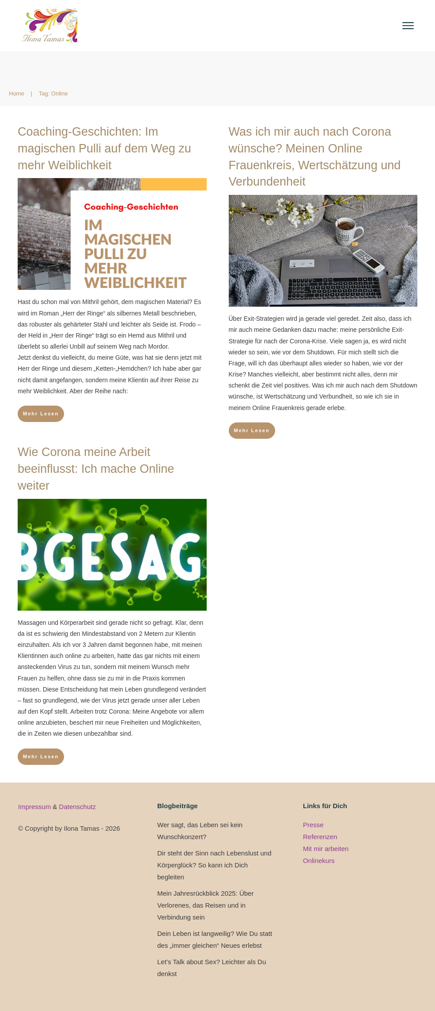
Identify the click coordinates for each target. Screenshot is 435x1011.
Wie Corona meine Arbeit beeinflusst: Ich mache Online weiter (96, 468)
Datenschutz (77, 806)
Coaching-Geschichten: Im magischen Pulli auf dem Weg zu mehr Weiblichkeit (104, 148)
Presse (313, 825)
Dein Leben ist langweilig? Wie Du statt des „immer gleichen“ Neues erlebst (214, 939)
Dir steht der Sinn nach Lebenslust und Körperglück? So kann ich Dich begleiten (214, 865)
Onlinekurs (319, 860)
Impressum (35, 806)
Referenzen (320, 836)
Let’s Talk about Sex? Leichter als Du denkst (211, 967)
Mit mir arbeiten (325, 848)
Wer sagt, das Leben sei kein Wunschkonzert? (199, 830)
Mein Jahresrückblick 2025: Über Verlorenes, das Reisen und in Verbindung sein (205, 905)
